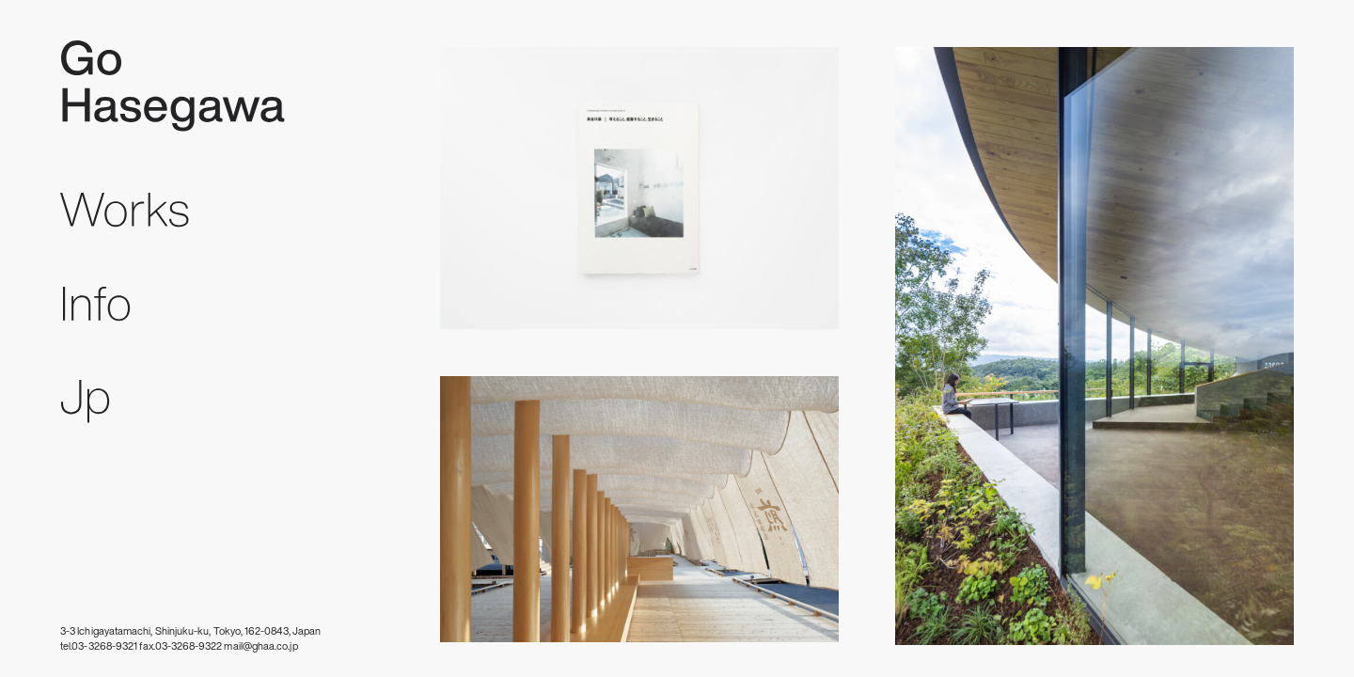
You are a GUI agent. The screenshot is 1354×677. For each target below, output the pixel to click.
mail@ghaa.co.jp (260, 645)
